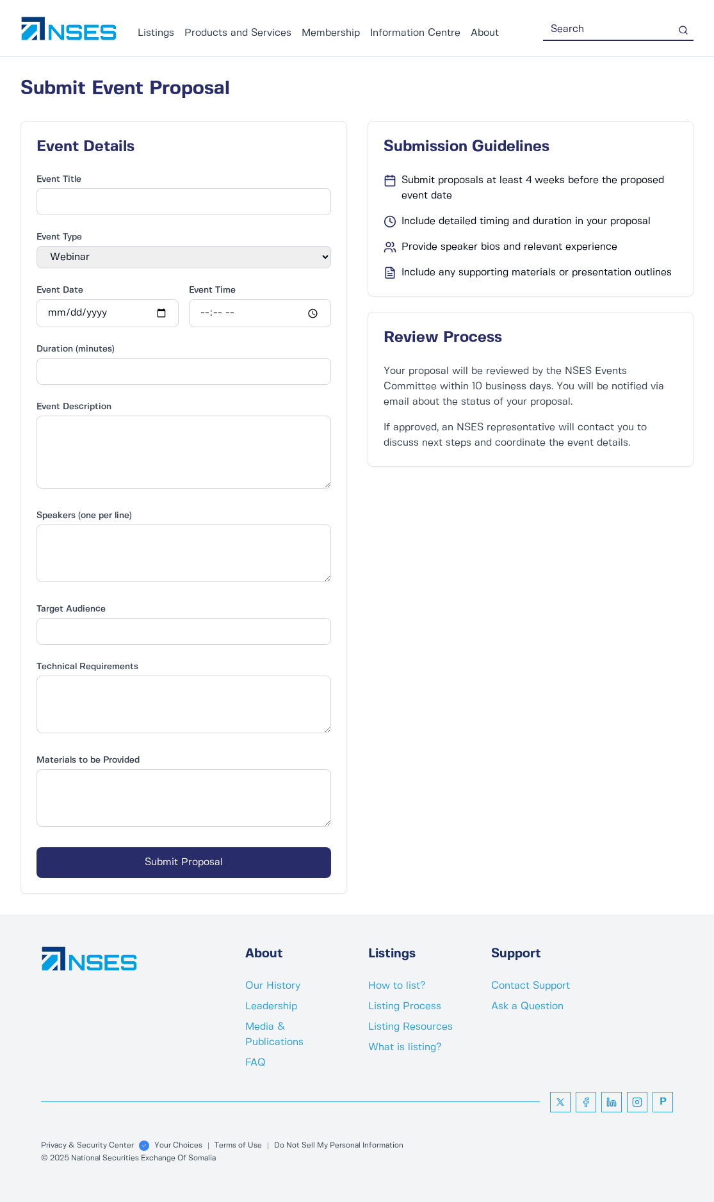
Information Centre (415, 33)
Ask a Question (527, 1006)
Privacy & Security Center (87, 1145)
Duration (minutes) (76, 349)
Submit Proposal (184, 862)
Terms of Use (238, 1145)
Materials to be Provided (88, 760)
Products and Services (237, 33)
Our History (272, 986)
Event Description (74, 406)
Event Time (212, 290)
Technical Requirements (87, 666)
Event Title (59, 179)
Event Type (59, 236)
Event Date (60, 290)
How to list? (396, 986)
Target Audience (71, 609)
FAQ (255, 1063)
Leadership (271, 1006)
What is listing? (404, 1047)
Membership (331, 33)
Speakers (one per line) (84, 515)
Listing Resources (410, 1027)
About (485, 33)
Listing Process (404, 1006)
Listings (156, 33)
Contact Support (530, 986)
